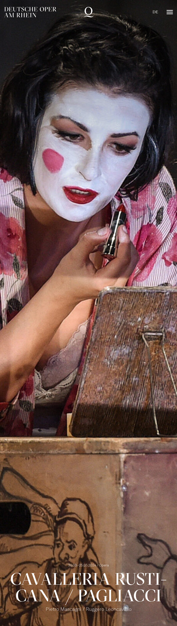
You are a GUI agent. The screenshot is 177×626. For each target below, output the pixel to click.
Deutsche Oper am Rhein (30, 12)
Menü (170, 12)
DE (155, 12)
